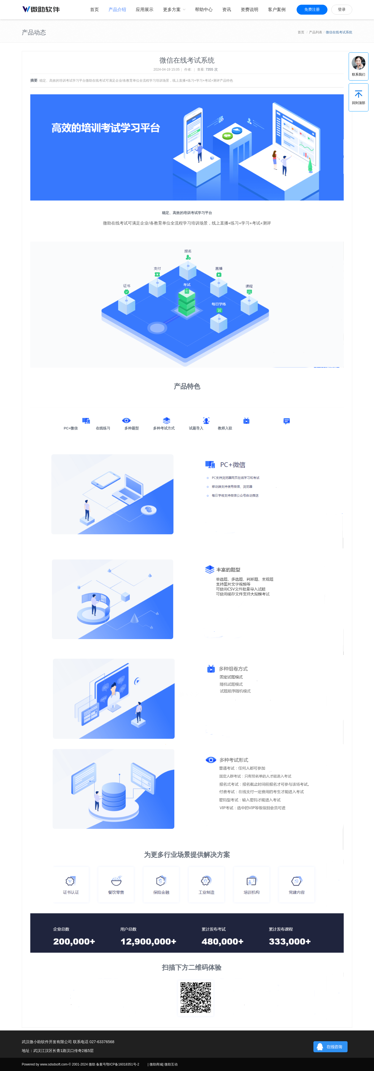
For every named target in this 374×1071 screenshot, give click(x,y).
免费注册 (312, 9)
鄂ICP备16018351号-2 (122, 1064)
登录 (342, 9)
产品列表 (315, 32)
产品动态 (34, 32)
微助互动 (171, 1064)
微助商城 (156, 1064)
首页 (301, 32)
